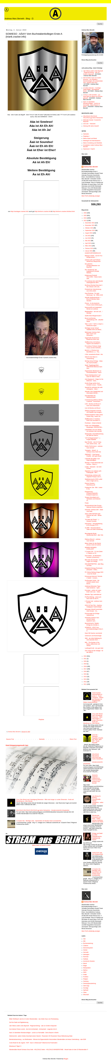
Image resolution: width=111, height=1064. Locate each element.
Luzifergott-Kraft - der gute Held (94, 648)
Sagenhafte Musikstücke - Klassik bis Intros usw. (92, 338)
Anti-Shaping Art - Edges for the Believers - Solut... (94, 380)
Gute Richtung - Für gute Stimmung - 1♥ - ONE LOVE (94, 294)
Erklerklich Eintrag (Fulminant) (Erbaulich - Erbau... (93, 568)
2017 (85, 669)
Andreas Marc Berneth (91, 167)
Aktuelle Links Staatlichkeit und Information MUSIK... (94, 392)
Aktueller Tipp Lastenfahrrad (93, 594)
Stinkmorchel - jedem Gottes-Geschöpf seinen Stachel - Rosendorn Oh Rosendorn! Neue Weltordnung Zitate (40, 1036)
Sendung (85, 981)
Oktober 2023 (89, 228)
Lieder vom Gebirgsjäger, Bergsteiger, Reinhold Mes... (94, 426)
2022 (85, 656)
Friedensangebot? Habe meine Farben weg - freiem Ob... (94, 415)
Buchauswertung (88, 943)
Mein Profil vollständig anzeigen (91, 196)
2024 (85, 218)
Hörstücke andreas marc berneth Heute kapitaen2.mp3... (92, 619)
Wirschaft (86, 994)
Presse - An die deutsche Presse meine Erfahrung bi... (94, 304)
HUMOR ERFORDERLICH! (93, 253)
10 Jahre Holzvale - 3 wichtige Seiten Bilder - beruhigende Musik (92, 89)
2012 (85, 681)
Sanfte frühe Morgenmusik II (93, 315)
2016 (85, 671)
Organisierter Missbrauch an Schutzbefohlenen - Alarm (93, 371)
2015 (85, 674)
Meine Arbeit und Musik (90, 138)
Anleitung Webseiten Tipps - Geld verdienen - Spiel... (93, 587)
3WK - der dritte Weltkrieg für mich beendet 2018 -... (93, 639)
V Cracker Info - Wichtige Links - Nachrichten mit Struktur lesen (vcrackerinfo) (38, 821)
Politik (85, 974)
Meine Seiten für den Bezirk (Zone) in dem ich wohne (93, 544)
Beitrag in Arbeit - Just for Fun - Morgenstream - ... (94, 256)
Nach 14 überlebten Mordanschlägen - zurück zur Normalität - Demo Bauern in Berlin (91, 104)
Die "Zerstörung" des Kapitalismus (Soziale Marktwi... (92, 271)
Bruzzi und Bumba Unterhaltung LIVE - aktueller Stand (94, 319)
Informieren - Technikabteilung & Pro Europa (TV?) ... (93, 524)
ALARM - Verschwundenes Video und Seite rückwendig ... (94, 529)
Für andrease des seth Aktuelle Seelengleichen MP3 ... (94, 281)
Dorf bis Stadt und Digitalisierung (18, 1022)
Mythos (85, 970)
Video (84, 992)
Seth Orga (86, 986)
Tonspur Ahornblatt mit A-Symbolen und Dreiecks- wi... (93, 499)
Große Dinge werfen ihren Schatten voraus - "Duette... (94, 384)
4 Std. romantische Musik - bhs (94, 354)
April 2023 (88, 243)
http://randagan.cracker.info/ (19, 211)
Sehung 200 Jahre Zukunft (91, 126)
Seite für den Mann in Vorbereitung (91, 357)
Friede (87, 503)
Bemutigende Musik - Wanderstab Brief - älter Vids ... (94, 535)
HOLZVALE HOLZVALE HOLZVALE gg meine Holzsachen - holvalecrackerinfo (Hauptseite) (42, 810)
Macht (85, 963)
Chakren (85, 945)
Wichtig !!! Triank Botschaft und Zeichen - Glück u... (94, 463)
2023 (85, 220)
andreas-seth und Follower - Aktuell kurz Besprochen (93, 260)
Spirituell (85, 990)
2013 (85, 679)
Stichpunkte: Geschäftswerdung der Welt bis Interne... (94, 434)
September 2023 (90, 230)
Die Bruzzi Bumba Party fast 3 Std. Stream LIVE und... (93, 286)
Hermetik (85, 952)
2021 (85, 658)
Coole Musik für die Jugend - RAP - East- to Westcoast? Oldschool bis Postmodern (33, 1043)
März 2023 (88, 246)
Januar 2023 (89, 251)
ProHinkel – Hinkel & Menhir (93, 423)
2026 (85, 213)
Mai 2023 (88, 240)
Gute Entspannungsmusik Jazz (17, 745)
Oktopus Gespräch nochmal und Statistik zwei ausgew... (94, 411)
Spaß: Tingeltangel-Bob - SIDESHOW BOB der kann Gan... (93, 366)
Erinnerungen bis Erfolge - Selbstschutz (92, 614)
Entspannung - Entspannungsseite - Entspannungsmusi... (92, 493)
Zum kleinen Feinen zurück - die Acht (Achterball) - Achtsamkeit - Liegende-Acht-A (33, 1029)
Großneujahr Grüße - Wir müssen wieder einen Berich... (92, 582)
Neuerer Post (10, 739)
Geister (85, 950)
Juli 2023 (88, 235)
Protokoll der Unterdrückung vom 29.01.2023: (93, 290)
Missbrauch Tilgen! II (15, 1046)
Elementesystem (88, 948)
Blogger (66, 1059)
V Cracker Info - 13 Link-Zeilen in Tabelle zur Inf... (94, 552)
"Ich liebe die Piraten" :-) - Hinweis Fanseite (92, 520)
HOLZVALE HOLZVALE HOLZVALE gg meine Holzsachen (93, 116)
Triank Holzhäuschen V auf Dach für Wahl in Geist (93, 375)
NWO (84, 972)
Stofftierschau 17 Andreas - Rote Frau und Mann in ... (93, 419)
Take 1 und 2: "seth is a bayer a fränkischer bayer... (94, 324)
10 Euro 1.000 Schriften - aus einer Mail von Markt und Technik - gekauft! (93, 96)
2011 (85, 684)
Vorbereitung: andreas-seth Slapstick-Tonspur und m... (93, 475)
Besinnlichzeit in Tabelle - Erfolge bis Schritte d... (92, 624)
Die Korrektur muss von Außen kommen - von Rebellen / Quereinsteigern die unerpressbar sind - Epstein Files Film (93, 80)
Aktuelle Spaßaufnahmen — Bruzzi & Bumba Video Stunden (93, 299)
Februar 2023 (89, 248)
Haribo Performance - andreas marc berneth (93, 447)
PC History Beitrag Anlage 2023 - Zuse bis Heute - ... (94, 573)
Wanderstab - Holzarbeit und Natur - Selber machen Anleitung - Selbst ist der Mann (97, 819)
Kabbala (85, 959)
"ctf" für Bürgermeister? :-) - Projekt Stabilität (93, 438)
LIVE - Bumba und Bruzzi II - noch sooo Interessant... (93, 404)
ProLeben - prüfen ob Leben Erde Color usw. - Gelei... (93, 591)
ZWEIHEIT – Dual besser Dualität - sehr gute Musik (93, 455)
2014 (85, 676)
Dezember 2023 (90, 223)
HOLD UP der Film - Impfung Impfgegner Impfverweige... (93, 606)
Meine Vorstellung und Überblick (92, 143)
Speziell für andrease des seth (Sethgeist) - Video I (93, 388)
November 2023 (90, 225)
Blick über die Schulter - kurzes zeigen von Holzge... (94, 560)
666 (84, 941)
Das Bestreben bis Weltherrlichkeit (90, 396)
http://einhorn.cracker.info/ (43, 211)
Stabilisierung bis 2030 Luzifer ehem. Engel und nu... (93, 480)
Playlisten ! (86, 136)
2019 (85, 664)
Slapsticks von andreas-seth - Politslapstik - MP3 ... (93, 471)
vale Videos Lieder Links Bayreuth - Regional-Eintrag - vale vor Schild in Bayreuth (93, 72)
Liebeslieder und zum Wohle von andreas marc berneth (93, 430)
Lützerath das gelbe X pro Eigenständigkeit (92, 459)
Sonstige (85, 988)
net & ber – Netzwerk (89, 123)
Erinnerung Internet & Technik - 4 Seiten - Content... (94, 577)
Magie (85, 965)
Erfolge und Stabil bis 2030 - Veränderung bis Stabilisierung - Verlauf (97, 837)
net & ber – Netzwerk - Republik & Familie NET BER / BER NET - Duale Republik (97, 738)
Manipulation (87, 968)
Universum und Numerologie (93, 635)
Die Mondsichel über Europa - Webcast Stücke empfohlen (93, 506)
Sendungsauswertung (89, 983)
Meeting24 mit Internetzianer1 (92, 140)
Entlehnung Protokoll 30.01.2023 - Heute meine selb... (93, 277)
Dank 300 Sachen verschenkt (93, 633)
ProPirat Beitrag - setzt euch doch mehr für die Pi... (93, 597)
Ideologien (86, 954)
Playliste (41, 719)
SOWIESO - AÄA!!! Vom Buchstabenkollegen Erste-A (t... (94, 629)
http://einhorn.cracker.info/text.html (64, 211)
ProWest (85, 977)
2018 (85, 666)
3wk (84, 939)
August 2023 (89, 233)
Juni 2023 (88, 238)
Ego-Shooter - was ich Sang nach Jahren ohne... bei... (93, 442)
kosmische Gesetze (89, 961)
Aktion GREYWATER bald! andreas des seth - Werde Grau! (93, 515)
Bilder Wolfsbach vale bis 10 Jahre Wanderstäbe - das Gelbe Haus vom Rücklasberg (33, 1019)
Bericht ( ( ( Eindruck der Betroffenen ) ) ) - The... (92, 351)
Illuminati (85, 956)
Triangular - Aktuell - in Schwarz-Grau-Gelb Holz (93, 451)
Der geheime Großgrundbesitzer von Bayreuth (92, 265)
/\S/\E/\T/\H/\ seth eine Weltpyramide (97, 853)
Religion (85, 979)
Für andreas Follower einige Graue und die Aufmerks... (93, 346)
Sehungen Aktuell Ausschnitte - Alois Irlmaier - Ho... (94, 610)
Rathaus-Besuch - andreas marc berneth (92, 540)
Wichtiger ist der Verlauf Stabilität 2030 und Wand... (93, 328)
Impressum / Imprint (89, 149)
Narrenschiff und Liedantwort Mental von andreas (93, 308)
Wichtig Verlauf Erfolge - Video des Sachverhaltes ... (94, 361)
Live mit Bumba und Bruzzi (92, 408)
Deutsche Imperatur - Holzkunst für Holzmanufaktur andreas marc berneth (96, 779)
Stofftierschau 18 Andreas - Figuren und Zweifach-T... (93, 342)
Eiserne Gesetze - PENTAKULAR (90, 484)
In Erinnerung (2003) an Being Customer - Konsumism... (93, 400)
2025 (85, 215)
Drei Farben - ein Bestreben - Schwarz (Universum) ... (93, 556)
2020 (85, 661)
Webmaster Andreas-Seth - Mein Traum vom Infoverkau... (93, 333)
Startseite (42, 739)
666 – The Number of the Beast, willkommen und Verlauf (92, 644)
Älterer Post (73, 739)
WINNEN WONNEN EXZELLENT (91, 548)
